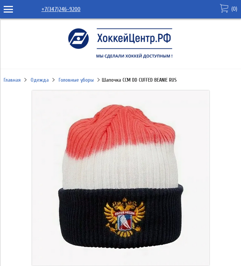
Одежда (40, 80)
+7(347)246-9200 (60, 9)
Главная (12, 80)
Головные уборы (76, 80)
